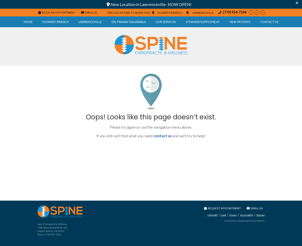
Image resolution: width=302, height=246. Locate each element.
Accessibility (246, 215)
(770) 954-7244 (234, 12)
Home (28, 22)
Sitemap (260, 215)
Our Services (166, 22)
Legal (223, 215)
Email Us (89, 12)
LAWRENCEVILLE (203, 12)
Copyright (212, 215)
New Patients (240, 22)
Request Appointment (222, 208)
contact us (162, 135)
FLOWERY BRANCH (170, 12)
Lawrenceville (90, 22)
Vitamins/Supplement (203, 22)
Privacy (233, 215)
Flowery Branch (55, 22)
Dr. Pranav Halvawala (129, 22)
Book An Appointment (56, 12)
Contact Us (269, 22)
